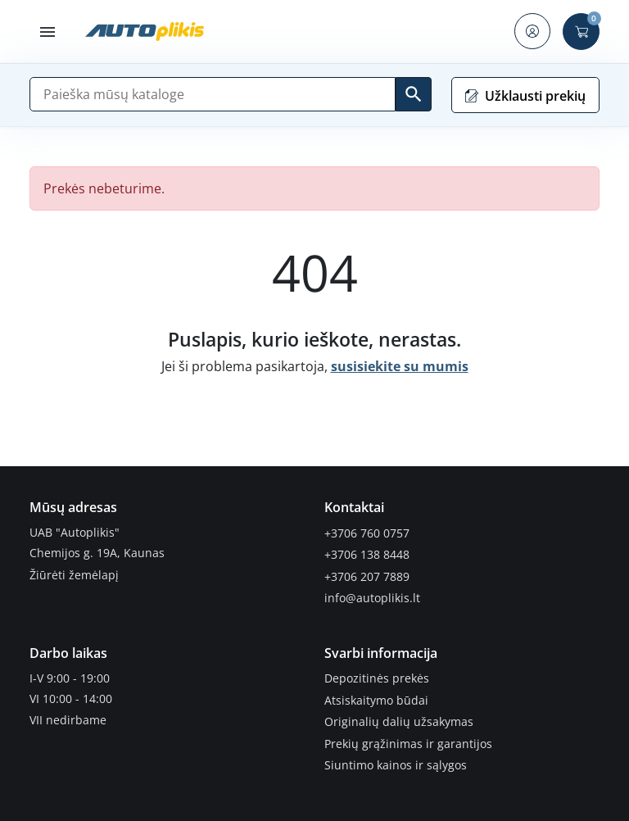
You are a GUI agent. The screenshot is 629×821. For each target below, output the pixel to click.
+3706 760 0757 (367, 532)
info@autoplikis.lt (372, 594)
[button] (47, 31)
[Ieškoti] (414, 94)
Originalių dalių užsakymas (398, 717)
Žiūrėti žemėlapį (74, 574)
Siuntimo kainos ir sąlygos (395, 758)
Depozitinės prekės (376, 675)
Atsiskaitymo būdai (376, 695)
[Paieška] (212, 94)
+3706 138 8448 (367, 553)
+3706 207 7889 (367, 574)
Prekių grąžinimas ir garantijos (408, 737)
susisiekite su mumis (399, 366)
